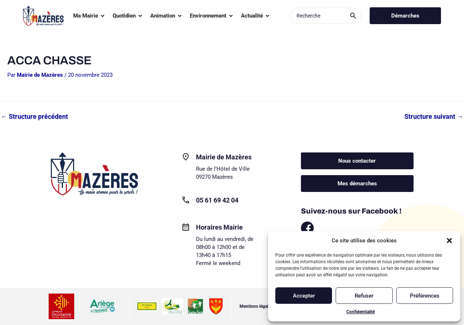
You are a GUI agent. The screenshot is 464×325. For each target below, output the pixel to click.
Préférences (425, 295)
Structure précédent (34, 116)
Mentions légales (256, 306)
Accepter (304, 295)
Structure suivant (433, 116)
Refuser (364, 295)
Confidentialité (360, 311)
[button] (449, 240)
